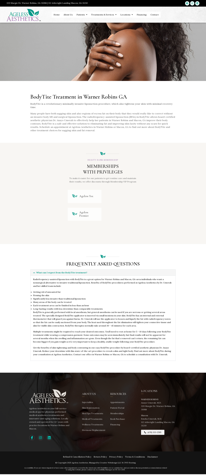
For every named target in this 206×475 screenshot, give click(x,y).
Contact (154, 14)
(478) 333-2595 (191, 25)
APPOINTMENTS (190, 19)
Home (57, 14)
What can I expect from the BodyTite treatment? (61, 273)
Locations (126, 14)
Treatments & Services (103, 14)
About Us (68, 14)
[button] (103, 273)
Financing (142, 14)
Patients (82, 14)
